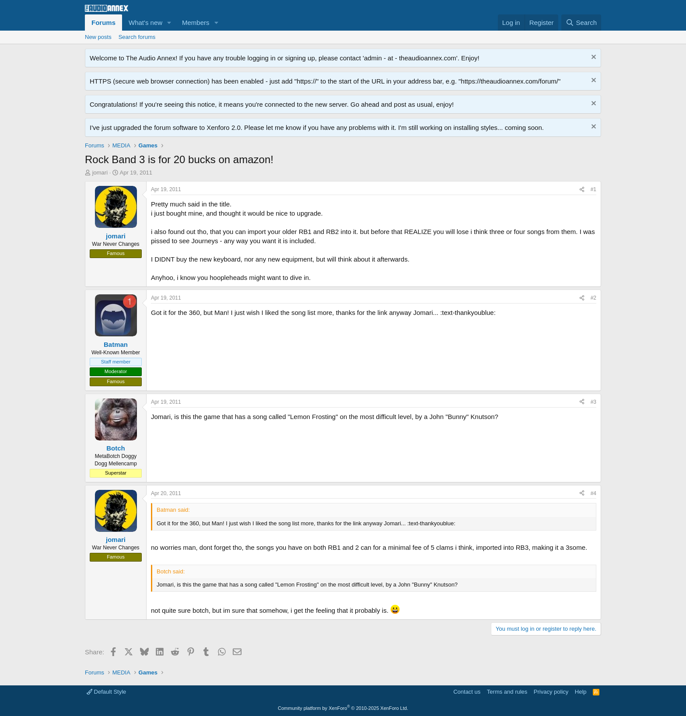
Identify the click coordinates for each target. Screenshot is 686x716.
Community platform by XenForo (343, 708)
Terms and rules (507, 691)
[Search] (581, 22)
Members (196, 22)
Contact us (466, 691)
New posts (98, 37)
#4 (593, 493)
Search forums (137, 37)
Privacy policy (551, 691)
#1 (593, 189)
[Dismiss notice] (592, 58)
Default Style (106, 691)
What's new (145, 22)
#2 (593, 298)
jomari (100, 172)
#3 (593, 402)
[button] (169, 22)
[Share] (582, 190)
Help (581, 691)
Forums (103, 22)
